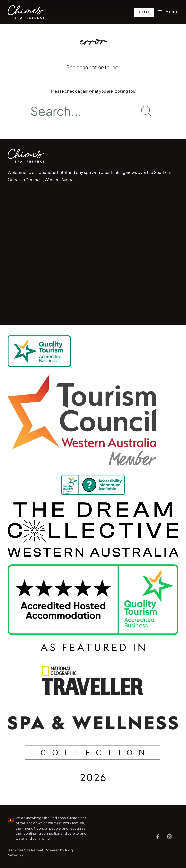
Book (143, 12)
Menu (168, 11)
